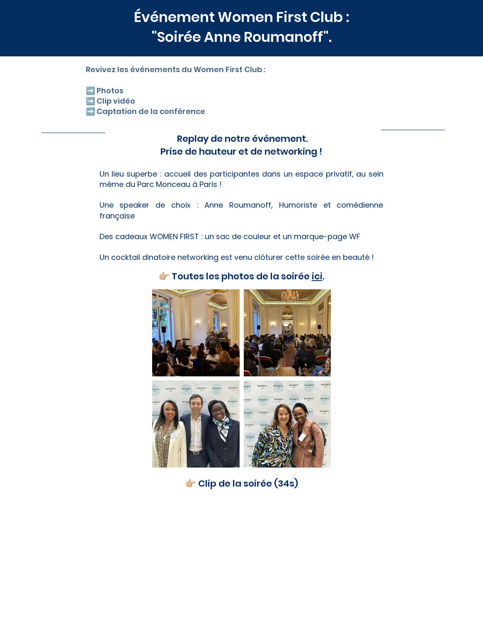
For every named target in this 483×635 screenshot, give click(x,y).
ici (317, 276)
